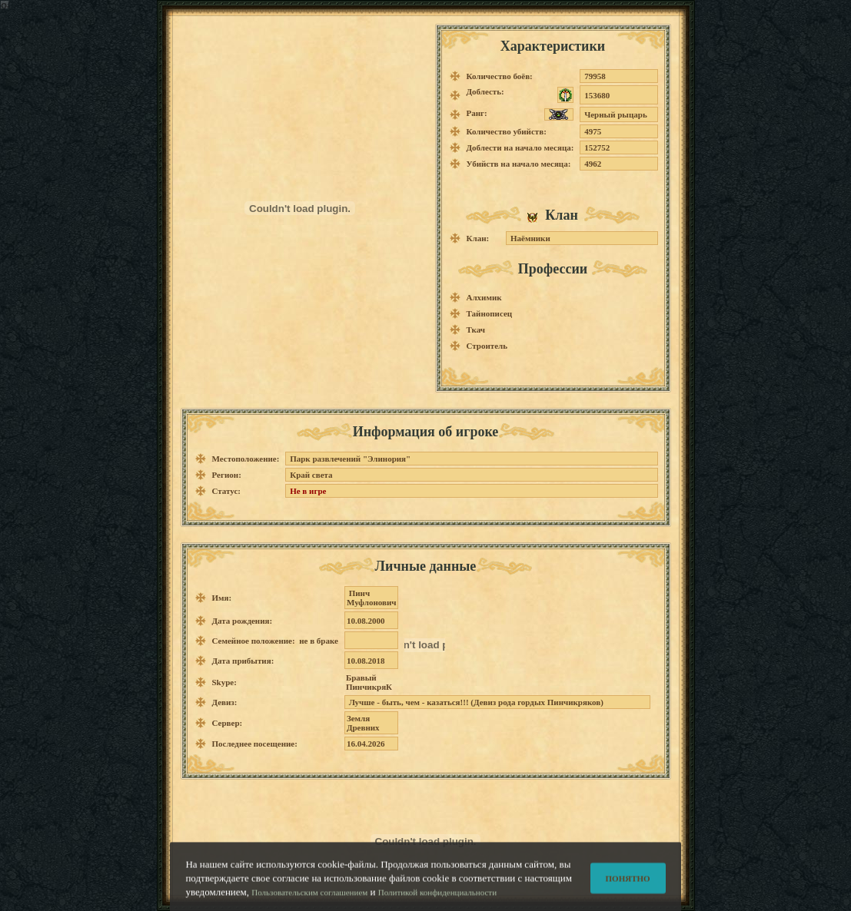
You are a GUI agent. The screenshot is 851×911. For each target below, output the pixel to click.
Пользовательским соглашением (309, 897)
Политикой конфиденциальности (437, 897)
